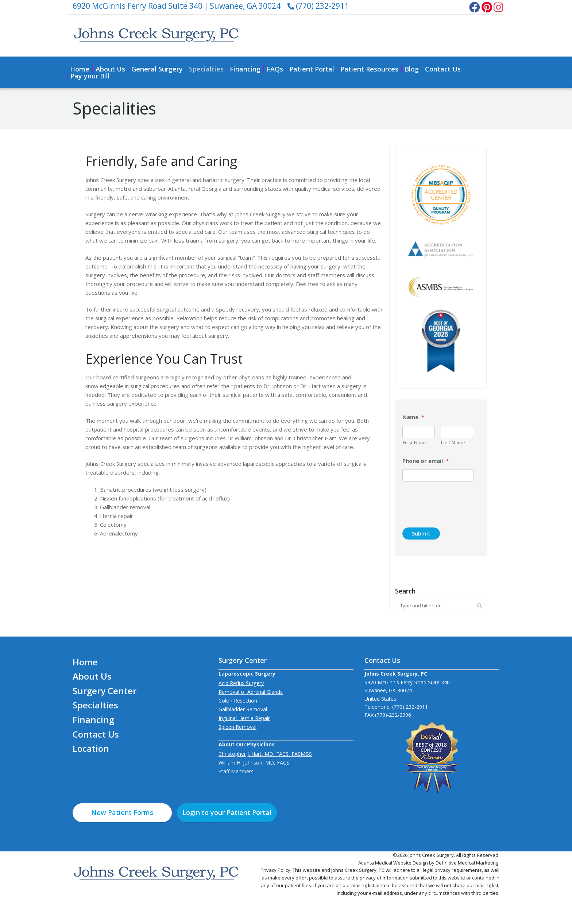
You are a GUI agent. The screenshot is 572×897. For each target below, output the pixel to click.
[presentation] (457, 501)
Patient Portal (311, 69)
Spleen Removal (237, 726)
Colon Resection (238, 700)
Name (413, 417)
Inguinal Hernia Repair (244, 718)
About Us (110, 69)
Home (79, 69)
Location (91, 748)
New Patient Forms (122, 812)
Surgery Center (104, 691)
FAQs (275, 69)
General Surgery (157, 69)
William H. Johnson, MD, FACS (254, 762)
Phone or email (425, 460)
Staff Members (236, 771)
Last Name (453, 443)
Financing (245, 69)
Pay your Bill (90, 76)
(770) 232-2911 (318, 6)
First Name (415, 443)
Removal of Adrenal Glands (251, 691)
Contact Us (443, 69)
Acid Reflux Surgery (241, 683)
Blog (412, 69)
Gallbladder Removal (243, 709)
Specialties (206, 69)
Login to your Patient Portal (226, 812)
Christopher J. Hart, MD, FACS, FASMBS (265, 753)
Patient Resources (369, 69)
